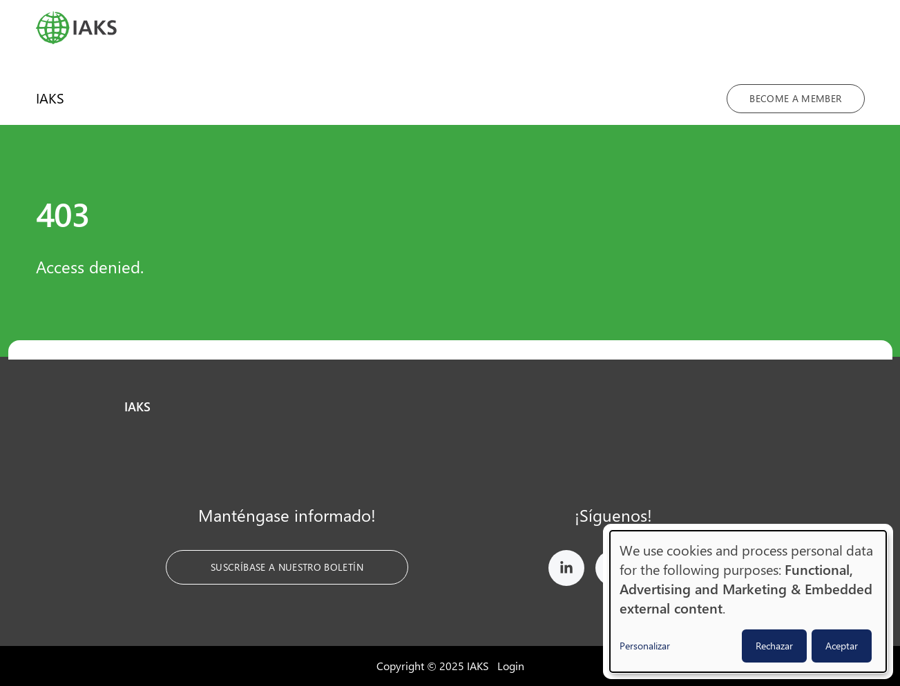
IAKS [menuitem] (50, 97)
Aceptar (841, 645)
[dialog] (748, 601)
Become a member (795, 98)
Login (510, 665)
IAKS (137, 406)
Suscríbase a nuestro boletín (287, 567)
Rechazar (774, 645)
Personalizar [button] (645, 645)
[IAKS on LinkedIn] (566, 570)
